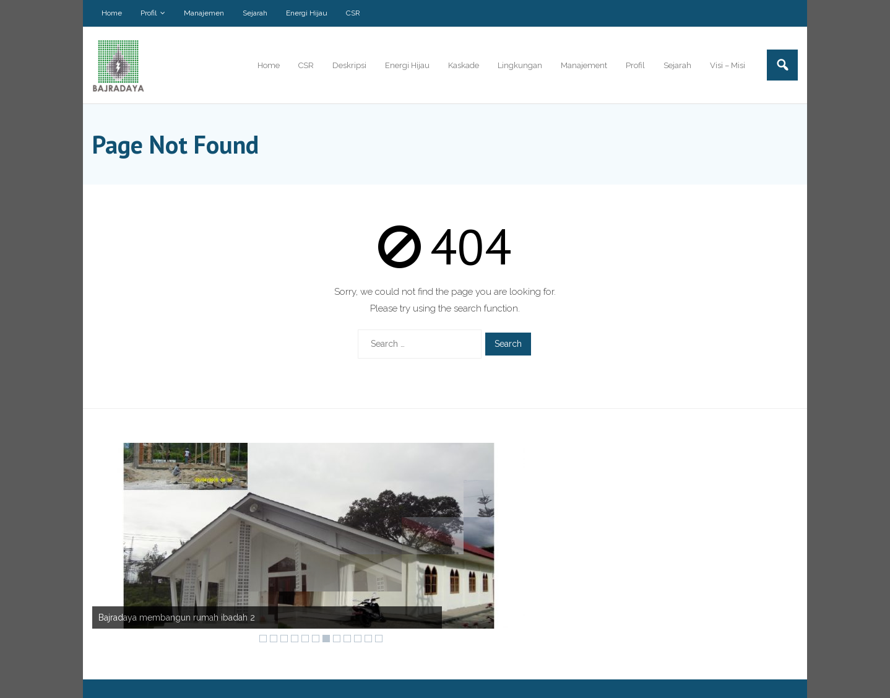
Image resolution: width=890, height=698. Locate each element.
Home (112, 13)
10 (357, 638)
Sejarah (255, 13)
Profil (148, 13)
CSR (353, 13)
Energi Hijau (306, 13)
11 (368, 638)
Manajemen (204, 13)
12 (378, 638)
